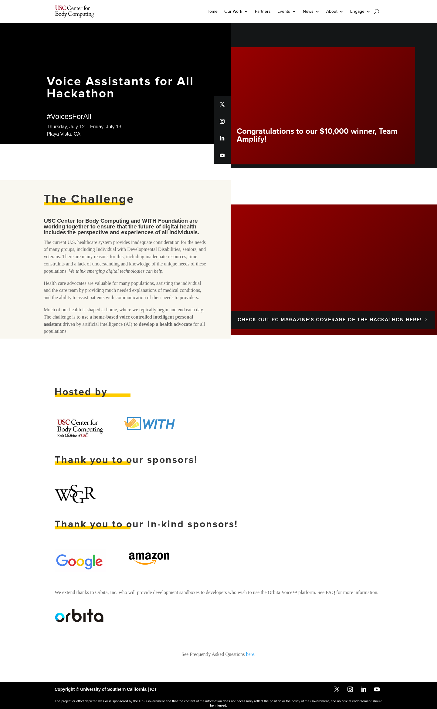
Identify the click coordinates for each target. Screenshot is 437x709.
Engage (357, 11)
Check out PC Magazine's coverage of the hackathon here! (330, 320)
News (308, 11)
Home (212, 11)
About (331, 11)
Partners (263, 11)
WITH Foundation (165, 221)
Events (283, 11)
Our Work (233, 11)
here (250, 654)
